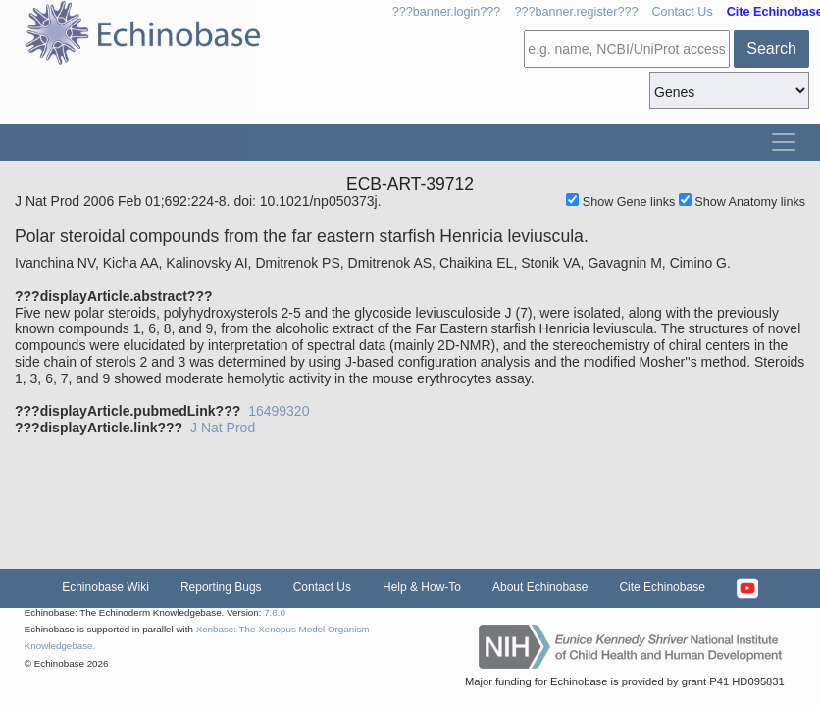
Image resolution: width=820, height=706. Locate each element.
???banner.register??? (576, 12)
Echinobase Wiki (105, 587)
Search (771, 48)
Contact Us (681, 12)
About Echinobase (540, 587)
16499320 (278, 411)
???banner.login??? (446, 12)
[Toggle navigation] (783, 142)
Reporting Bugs (221, 587)
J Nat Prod (222, 427)
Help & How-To (422, 587)
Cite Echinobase (661, 587)
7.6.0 (274, 612)
